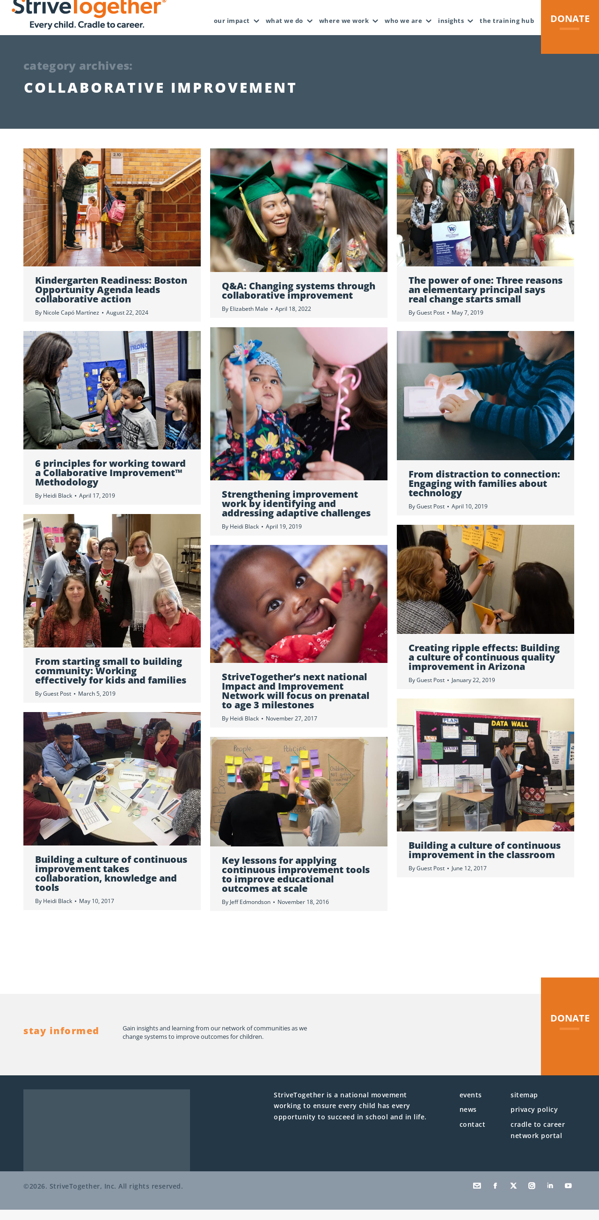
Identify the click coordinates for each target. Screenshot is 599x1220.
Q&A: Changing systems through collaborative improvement (298, 301)
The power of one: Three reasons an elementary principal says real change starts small (485, 300)
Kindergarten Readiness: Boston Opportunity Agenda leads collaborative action (111, 300)
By (67, 323)
